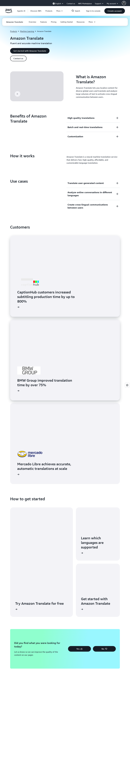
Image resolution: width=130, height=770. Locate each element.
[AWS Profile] (124, 3)
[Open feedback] (127, 385)
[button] (35, 11)
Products (13, 31)
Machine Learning (27, 31)
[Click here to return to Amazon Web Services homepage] (8, 12)
